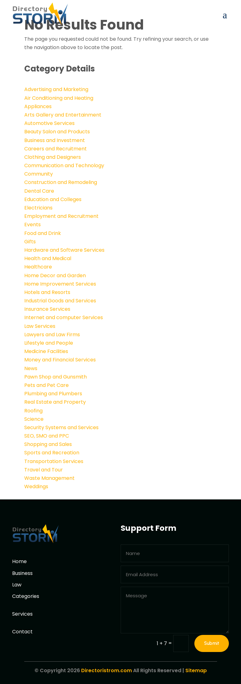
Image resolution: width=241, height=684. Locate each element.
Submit (211, 643)
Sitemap (196, 670)
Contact (22, 631)
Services (22, 613)
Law (16, 584)
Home (19, 561)
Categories (25, 596)
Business (22, 573)
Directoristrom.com (106, 670)
